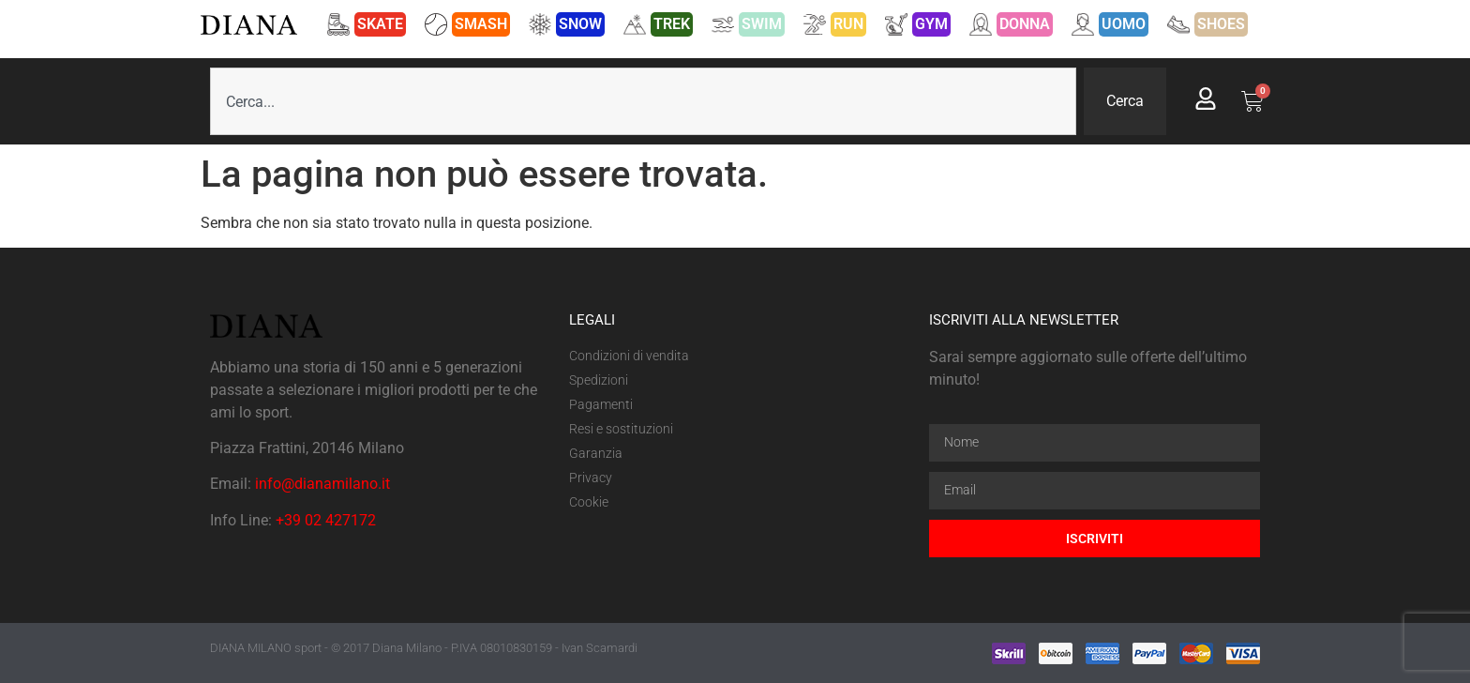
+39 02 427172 (326, 520)
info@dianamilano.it (322, 484)
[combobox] (643, 101)
